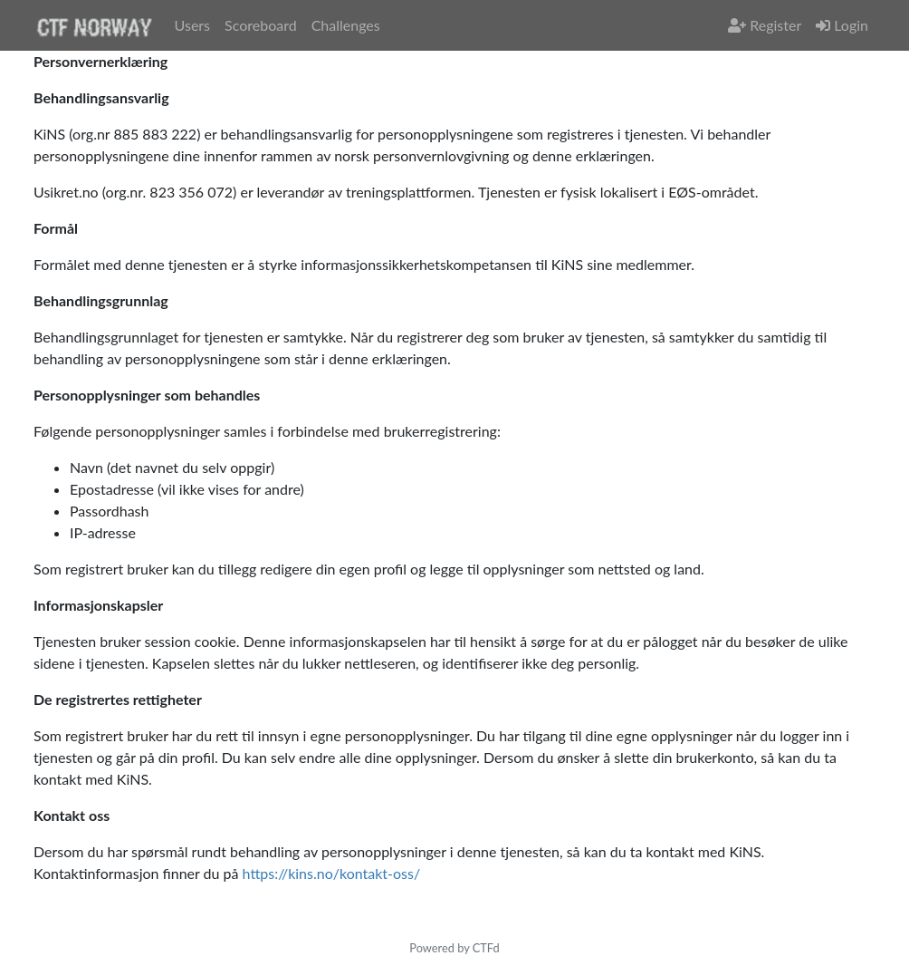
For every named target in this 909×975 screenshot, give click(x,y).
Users (192, 25)
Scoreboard (261, 25)
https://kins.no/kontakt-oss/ (332, 873)
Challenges (345, 25)
